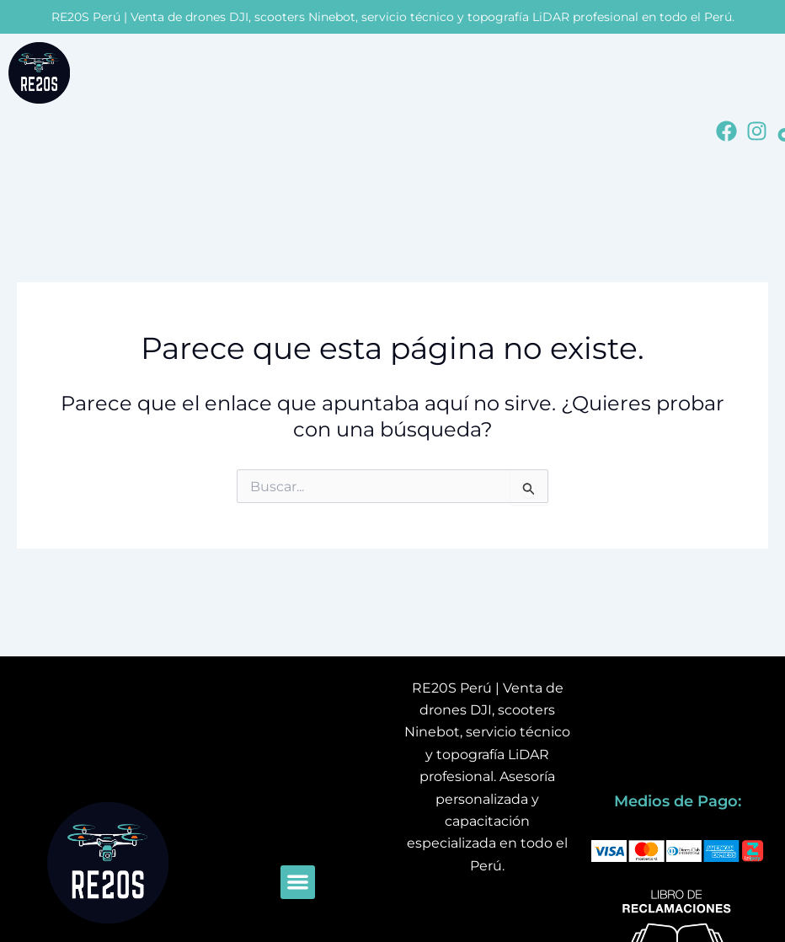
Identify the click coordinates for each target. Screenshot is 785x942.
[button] (297, 882)
